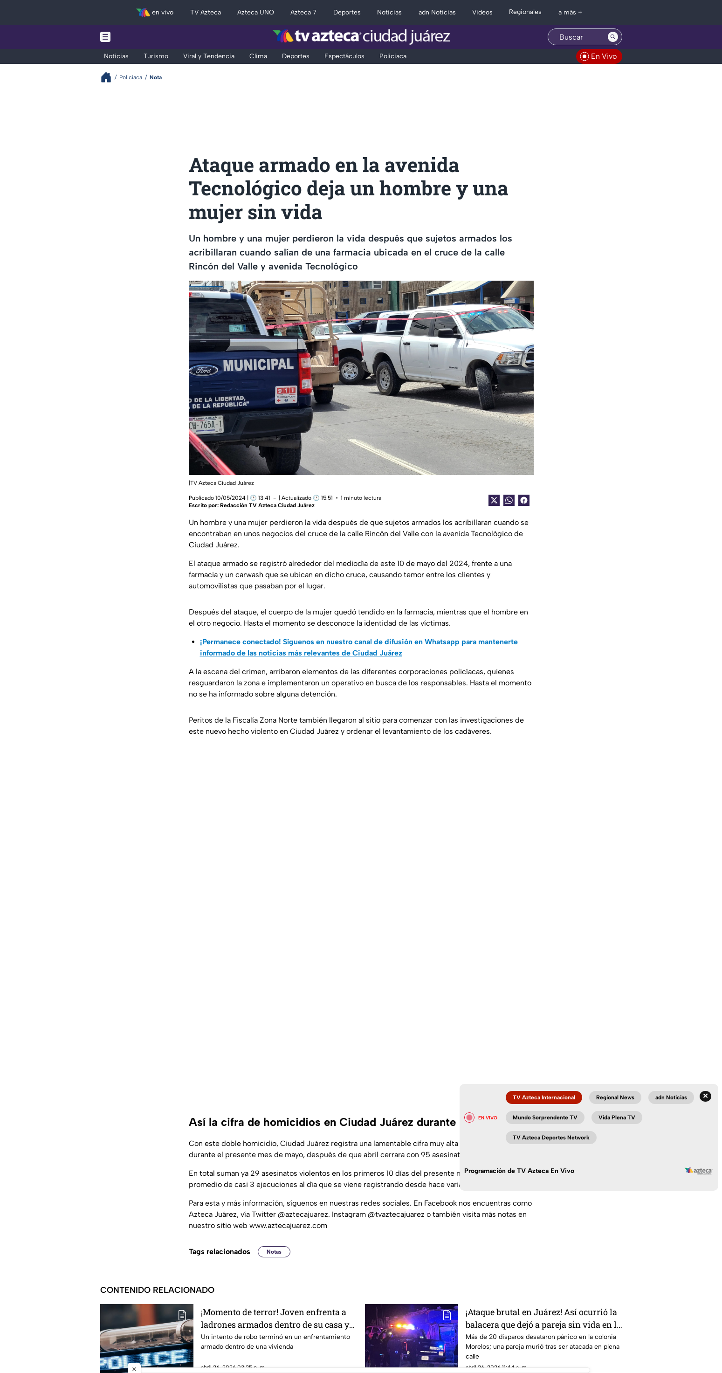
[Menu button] (137, 36)
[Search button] (613, 37)
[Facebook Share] (523, 500)
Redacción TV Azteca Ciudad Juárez (267, 505)
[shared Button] (509, 500)
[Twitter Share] (494, 500)
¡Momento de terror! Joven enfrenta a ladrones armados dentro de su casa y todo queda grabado (275, 1318)
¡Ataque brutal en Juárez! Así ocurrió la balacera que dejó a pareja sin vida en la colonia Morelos (543, 1318)
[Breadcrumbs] (109, 77)
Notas (274, 1252)
